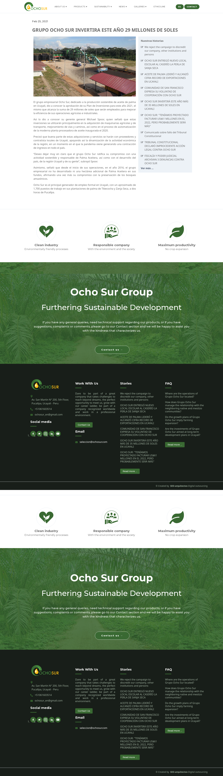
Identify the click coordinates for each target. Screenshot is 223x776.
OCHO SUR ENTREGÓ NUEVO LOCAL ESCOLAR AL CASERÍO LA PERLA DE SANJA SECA (165, 64)
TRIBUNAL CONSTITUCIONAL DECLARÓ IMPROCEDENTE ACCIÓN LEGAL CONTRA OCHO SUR (164, 146)
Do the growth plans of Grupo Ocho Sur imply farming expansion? (182, 420)
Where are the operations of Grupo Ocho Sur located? (181, 395)
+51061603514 (43, 409)
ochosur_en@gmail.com (49, 414)
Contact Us (84, 424)
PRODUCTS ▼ (80, 6)
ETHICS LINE (159, 6)
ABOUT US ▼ (61, 6)
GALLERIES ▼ (140, 6)
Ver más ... (147, 168)
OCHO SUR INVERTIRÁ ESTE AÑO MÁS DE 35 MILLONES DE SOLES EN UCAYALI (166, 105)
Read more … (130, 471)
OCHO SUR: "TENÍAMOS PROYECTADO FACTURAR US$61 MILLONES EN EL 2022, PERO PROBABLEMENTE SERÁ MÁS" (138, 457)
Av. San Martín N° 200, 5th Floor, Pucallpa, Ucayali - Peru (50, 401)
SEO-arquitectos (178, 485)
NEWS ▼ (123, 6)
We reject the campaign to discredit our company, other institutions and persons (165, 50)
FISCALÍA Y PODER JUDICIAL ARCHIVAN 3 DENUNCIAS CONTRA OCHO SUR (164, 159)
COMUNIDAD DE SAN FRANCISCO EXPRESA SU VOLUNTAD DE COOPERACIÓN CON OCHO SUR (163, 91)
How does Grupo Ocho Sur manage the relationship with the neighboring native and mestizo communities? (184, 406)
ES (179, 7)
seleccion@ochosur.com (93, 442)
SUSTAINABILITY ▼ (103, 6)
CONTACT (192, 7)
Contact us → (112, 349)
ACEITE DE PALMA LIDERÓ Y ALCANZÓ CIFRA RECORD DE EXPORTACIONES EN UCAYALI (166, 78)
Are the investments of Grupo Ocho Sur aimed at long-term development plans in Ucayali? (182, 432)
